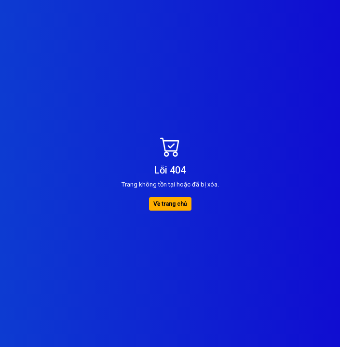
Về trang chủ (170, 203)
